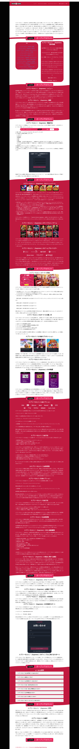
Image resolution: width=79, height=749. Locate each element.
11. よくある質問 (27, 64)
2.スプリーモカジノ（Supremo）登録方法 (27, 48)
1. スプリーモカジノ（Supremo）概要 (27, 46)
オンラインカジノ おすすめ (42, 3)
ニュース (35, 3)
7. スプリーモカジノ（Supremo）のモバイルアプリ (27, 57)
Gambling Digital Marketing (41, 747)
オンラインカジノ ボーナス (52, 3)
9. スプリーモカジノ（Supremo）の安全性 (27, 61)
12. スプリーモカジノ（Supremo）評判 (26, 66)
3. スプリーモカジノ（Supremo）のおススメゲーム (27, 50)
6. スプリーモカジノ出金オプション (27, 55)
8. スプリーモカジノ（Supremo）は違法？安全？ (27, 59)
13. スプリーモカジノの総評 (27, 68)
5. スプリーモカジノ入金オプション (27, 53)
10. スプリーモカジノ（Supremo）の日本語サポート (27, 63)
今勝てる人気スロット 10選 (63, 3)
